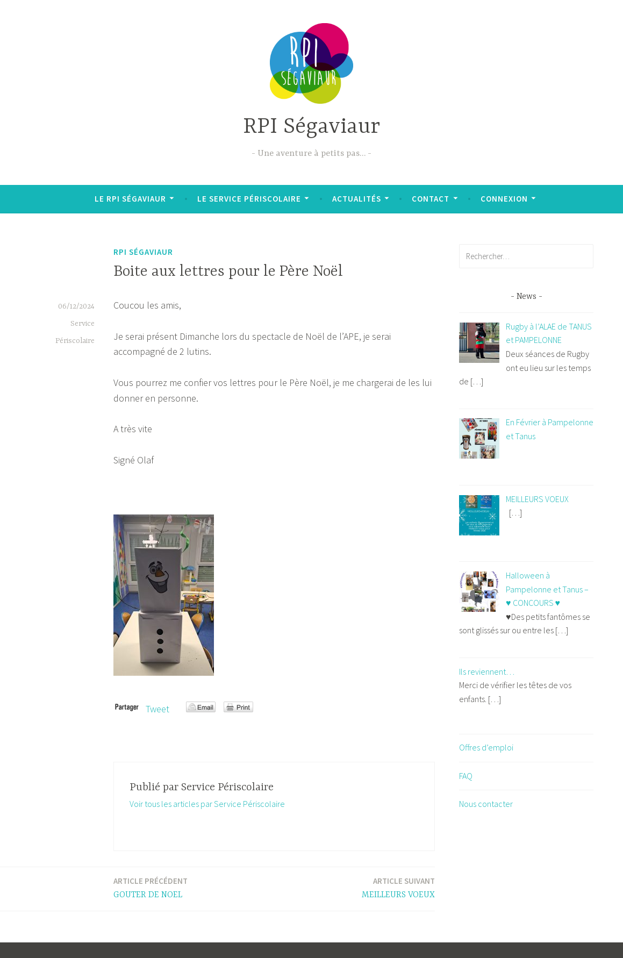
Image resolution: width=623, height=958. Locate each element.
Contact (430, 199)
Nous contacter (486, 803)
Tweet (157, 709)
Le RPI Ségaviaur (130, 199)
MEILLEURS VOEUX (398, 887)
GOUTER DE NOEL (150, 887)
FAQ (465, 775)
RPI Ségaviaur (311, 127)
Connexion (504, 199)
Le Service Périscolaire (249, 199)
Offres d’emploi (486, 747)
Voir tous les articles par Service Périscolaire (207, 803)
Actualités (356, 199)
